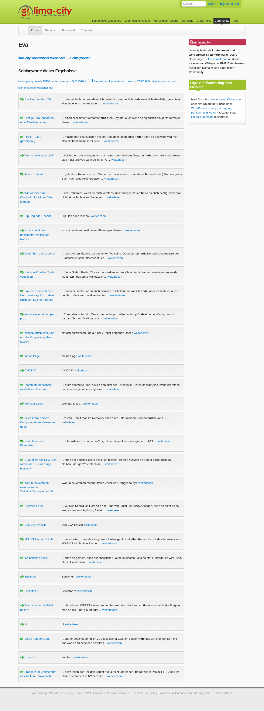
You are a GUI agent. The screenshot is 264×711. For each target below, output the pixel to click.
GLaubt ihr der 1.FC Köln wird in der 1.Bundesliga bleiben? (38, 464)
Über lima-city (140, 693)
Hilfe (235, 20)
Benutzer (50, 30)
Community (222, 20)
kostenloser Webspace (106, 20)
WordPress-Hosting (165, 20)
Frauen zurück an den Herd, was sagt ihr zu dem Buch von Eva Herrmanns (37, 295)
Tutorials (86, 30)
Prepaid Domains (202, 116)
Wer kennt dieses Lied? (37, 155)
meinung (131, 81)
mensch (143, 81)
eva (62, 81)
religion (155, 81)
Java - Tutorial (31, 174)
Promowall (68, 30)
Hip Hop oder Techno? (36, 216)
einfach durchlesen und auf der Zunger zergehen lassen (37, 337)
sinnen (22, 87)
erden (55, 81)
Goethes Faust (31, 505)
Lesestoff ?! (29, 591)
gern (68, 81)
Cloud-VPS (204, 20)
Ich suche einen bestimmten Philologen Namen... (34, 235)
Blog (154, 693)
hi (23, 624)
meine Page (30, 356)
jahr (106, 81)
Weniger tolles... (32, 403)
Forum (35, 30)
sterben (32, 87)
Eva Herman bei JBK (35, 99)
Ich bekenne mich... (34, 557)
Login (212, 4)
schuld (172, 81)
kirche (113, 81)
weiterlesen (110, 103)
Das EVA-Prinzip (33, 524)
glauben (78, 81)
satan (164, 81)
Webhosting (39, 693)
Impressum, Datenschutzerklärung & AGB (186, 693)
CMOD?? (28, 370)
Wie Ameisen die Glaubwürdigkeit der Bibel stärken (36, 197)
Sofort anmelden (215, 59)
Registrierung (229, 4)
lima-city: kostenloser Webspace (42, 58)
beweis (38, 81)
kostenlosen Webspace (226, 99)
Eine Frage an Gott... (35, 638)
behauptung (25, 81)
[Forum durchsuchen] (194, 4)
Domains (187, 20)
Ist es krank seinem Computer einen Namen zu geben (37, 422)
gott (89, 80)
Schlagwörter (80, 58)
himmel (98, 81)
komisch (27, 657)
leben (121, 81)
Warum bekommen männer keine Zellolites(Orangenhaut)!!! (36, 487)
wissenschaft (45, 87)
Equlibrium (29, 576)
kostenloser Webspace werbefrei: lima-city (60, 12)
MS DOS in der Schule (37, 539)
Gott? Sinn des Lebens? (37, 253)
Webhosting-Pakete (137, 20)
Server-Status (223, 693)
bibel (47, 81)
